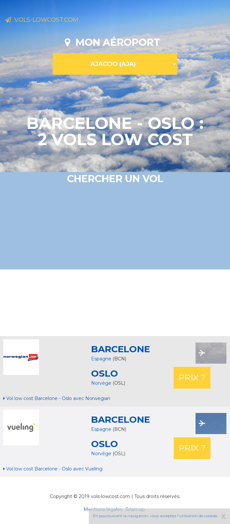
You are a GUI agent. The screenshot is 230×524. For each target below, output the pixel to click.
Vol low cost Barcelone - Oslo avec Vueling (52, 469)
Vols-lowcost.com (41, 19)
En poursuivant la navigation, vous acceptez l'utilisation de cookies (155, 515)
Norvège (102, 383)
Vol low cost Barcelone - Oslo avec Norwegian (56, 398)
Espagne (101, 429)
